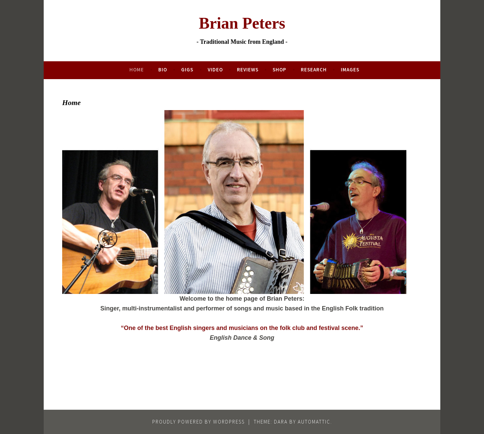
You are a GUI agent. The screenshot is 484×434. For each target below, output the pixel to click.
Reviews (247, 69)
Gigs (187, 69)
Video (215, 69)
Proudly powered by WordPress (198, 422)
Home (136, 69)
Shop (279, 69)
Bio (162, 69)
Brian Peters (242, 23)
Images (350, 69)
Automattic (314, 422)
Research (314, 69)
